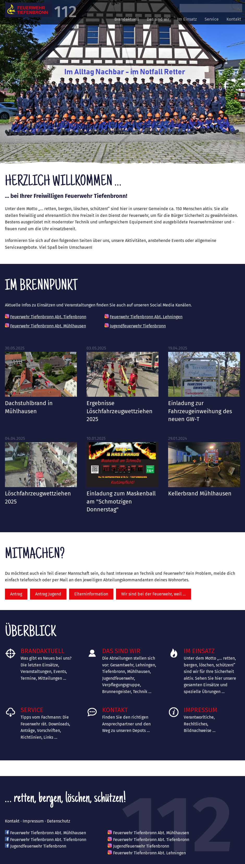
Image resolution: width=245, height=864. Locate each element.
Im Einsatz (187, 19)
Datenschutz (58, 821)
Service (212, 19)
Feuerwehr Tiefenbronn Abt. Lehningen (146, 316)
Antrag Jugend (48, 593)
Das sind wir (158, 19)
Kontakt (233, 19)
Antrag (16, 593)
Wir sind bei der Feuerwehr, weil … (153, 593)
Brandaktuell (126, 19)
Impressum (200, 710)
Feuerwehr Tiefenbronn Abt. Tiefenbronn (48, 316)
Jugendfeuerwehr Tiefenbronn (138, 325)
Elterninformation (91, 593)
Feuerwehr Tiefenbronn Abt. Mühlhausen (48, 325)
